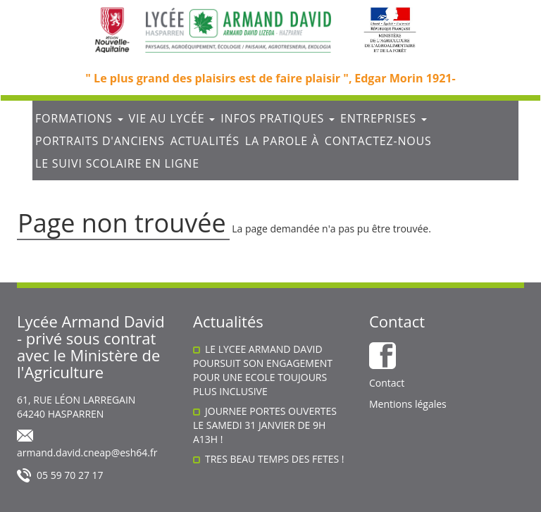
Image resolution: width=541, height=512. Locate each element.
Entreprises (383, 118)
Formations (79, 118)
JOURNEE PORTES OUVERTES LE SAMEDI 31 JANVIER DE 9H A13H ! (265, 425)
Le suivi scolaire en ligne (117, 163)
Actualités (205, 141)
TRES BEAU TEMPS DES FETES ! (274, 459)
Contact (386, 382)
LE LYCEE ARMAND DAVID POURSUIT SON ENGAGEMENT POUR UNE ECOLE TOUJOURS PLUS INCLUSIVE (262, 370)
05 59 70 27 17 (70, 475)
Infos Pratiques (277, 118)
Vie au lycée (172, 118)
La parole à (282, 141)
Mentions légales (408, 404)
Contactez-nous (378, 141)
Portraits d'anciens (100, 141)
